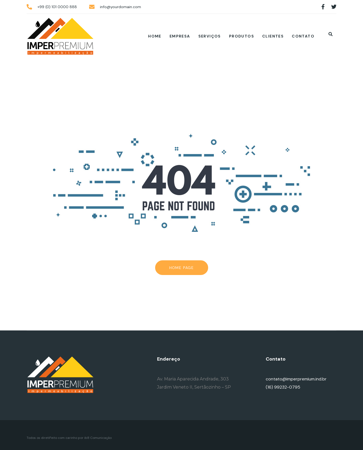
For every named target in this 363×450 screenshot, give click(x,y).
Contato (303, 36)
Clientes (273, 36)
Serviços (209, 36)
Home (154, 36)
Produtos (241, 36)
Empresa (180, 36)
